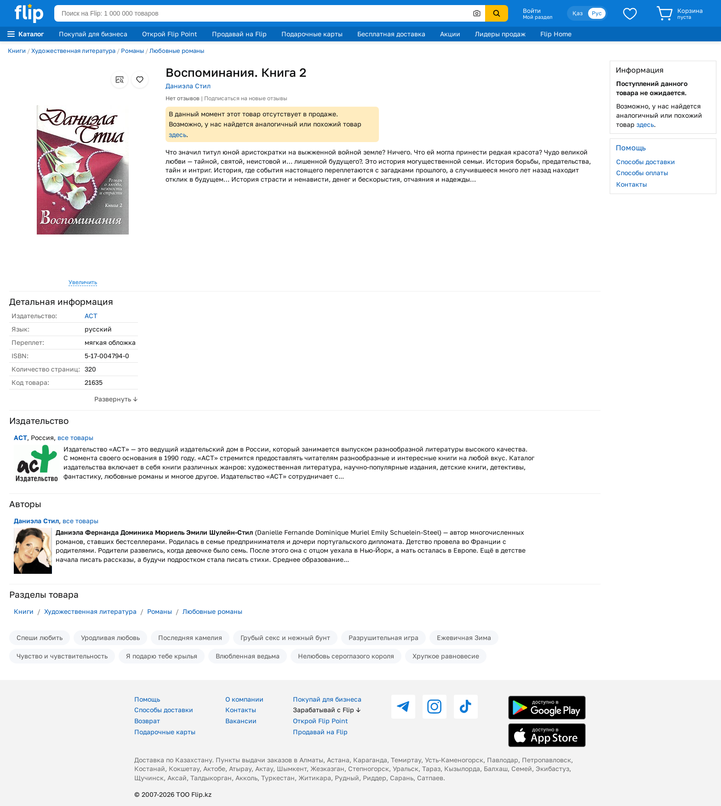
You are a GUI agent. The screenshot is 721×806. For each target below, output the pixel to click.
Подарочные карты (312, 34)
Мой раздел (537, 17)
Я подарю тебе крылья (161, 656)
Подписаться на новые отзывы (245, 98)
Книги (17, 50)
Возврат (147, 721)
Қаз (577, 13)
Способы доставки (645, 162)
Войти (532, 10)
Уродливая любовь (110, 637)
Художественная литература (73, 50)
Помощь (147, 699)
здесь (177, 134)
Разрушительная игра (383, 637)
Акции (450, 34)
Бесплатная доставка (391, 34)
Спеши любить (40, 637)
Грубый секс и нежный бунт (285, 637)
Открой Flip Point (169, 34)
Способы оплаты (642, 173)
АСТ (91, 316)
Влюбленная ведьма (248, 656)
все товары (75, 437)
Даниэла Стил (188, 86)
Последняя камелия (190, 637)
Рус (597, 13)
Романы (132, 50)
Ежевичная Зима (464, 637)
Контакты (631, 184)
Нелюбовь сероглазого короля (346, 656)
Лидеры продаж (500, 34)
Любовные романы (176, 50)
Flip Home (556, 34)
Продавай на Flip (239, 34)
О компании (244, 699)
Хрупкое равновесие (445, 656)
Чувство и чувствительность (62, 656)
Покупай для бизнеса (93, 34)
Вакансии (241, 721)
